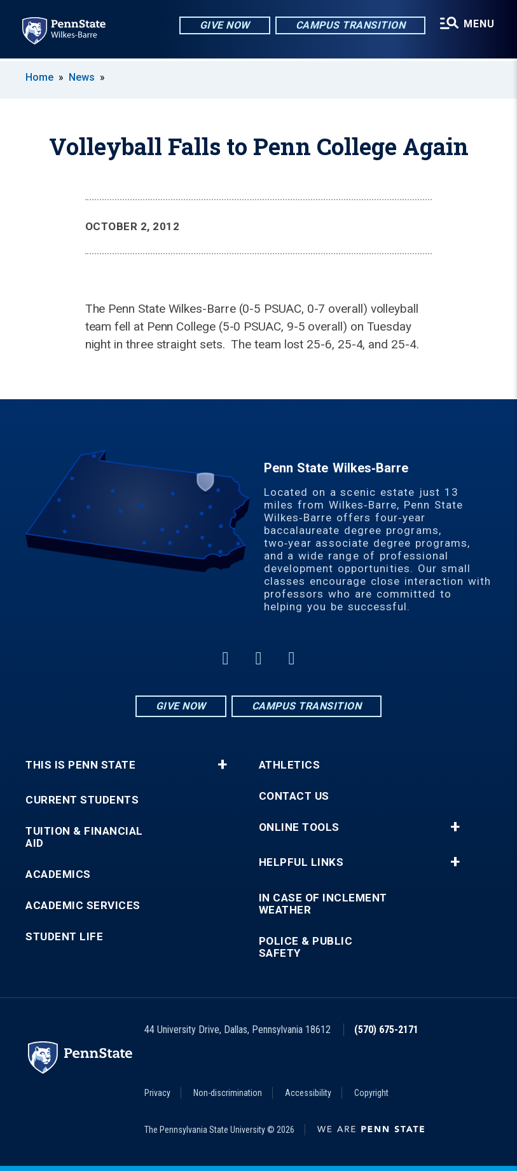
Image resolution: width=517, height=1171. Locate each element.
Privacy (157, 1093)
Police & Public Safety (306, 947)
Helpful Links (301, 862)
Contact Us (294, 796)
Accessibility (308, 1093)
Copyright (371, 1093)
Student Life (64, 937)
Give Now (224, 25)
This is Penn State (80, 765)
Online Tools (299, 827)
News (82, 77)
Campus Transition (350, 25)
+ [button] (222, 765)
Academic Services (83, 906)
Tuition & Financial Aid (84, 837)
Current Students (82, 800)
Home (39, 77)
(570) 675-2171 (386, 1030)
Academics (58, 874)
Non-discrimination (227, 1093)
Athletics (290, 765)
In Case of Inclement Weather (323, 904)
